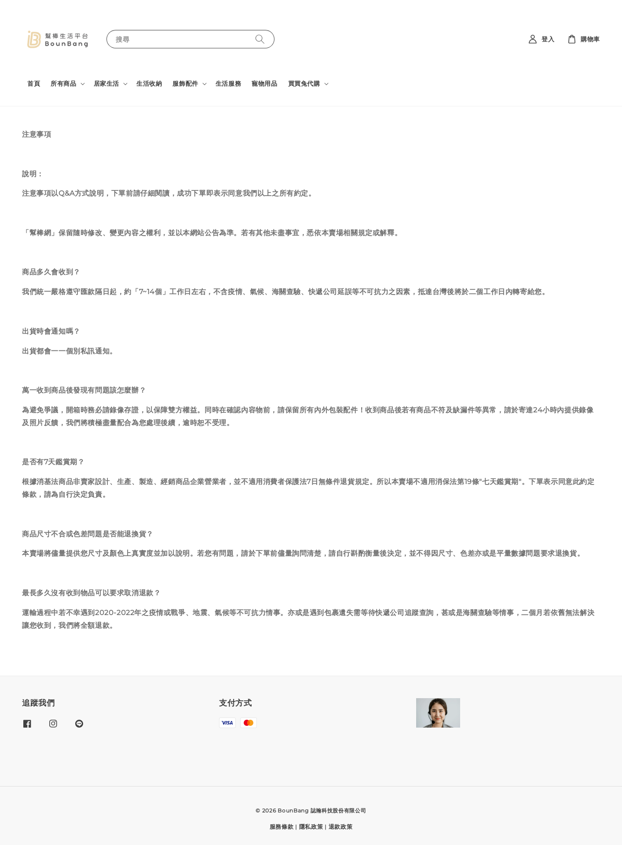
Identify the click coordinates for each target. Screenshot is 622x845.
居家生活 (106, 83)
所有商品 (63, 83)
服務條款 (282, 826)
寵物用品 (264, 83)
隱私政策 (311, 826)
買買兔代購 (304, 83)
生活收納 (149, 83)
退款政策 (341, 826)
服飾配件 (185, 83)
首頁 (33, 83)
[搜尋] (260, 38)
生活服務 (228, 83)
